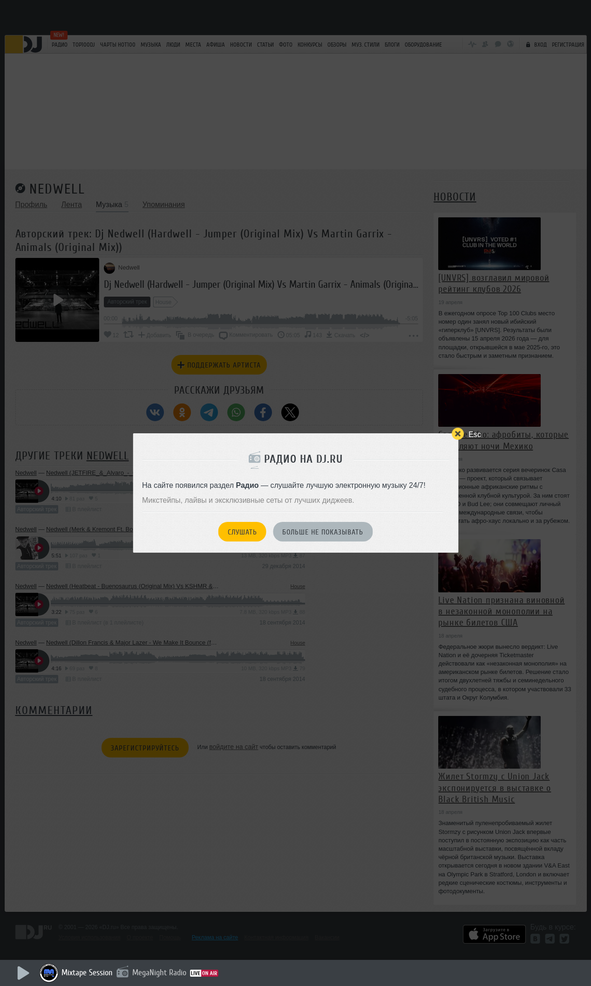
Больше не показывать (322, 532)
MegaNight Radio (159, 972)
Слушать (242, 532)
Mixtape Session (87, 972)
